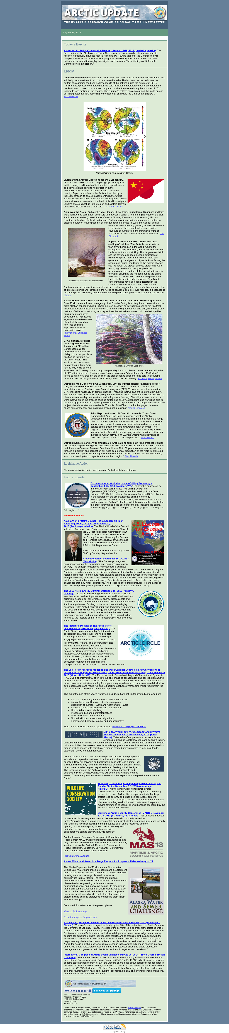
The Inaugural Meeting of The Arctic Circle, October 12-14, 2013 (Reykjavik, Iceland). (88, 627)
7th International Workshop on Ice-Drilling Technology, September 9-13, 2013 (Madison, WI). (121, 484)
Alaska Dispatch (136, 408)
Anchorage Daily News (150, 378)
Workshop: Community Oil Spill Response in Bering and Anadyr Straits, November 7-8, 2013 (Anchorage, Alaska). (129, 786)
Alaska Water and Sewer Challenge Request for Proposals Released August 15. (108, 861)
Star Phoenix (131, 456)
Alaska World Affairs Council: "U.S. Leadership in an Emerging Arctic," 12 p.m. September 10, (93, 522)
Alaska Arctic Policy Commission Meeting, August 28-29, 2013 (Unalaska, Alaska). (110, 50)
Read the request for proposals (80, 917)
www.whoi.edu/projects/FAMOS (129, 726)
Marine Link (147, 437)
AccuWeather (71, 96)
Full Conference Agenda (76, 856)
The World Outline (113, 206)
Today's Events (75, 44)
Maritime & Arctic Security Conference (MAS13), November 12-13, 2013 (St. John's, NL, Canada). (131, 814)
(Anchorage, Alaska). (81, 526)
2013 (66, 526)
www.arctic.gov (70, 1001)
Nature (67, 295)
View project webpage (75, 911)
